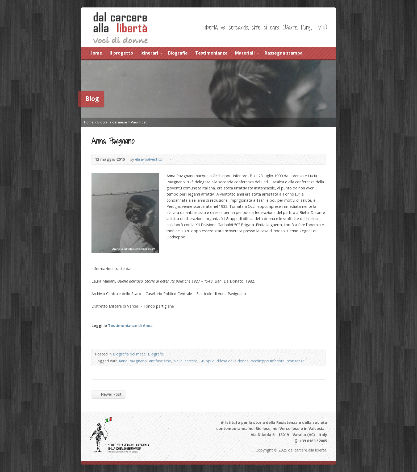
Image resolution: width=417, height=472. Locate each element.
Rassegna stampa (284, 53)
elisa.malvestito (148, 159)
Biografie (178, 53)
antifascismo (160, 360)
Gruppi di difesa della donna (224, 360)
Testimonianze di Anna (130, 325)
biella (177, 360)
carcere (191, 360)
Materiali (245, 53)
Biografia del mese (112, 122)
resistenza (296, 360)
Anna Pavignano (133, 360)
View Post (139, 122)
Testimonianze (211, 53)
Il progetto (121, 53)
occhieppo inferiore (268, 360)
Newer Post (108, 394)
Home (95, 53)
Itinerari (149, 53)
